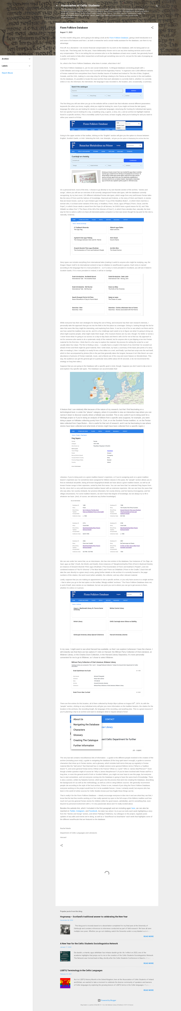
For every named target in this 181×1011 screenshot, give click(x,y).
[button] (152, 28)
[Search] (156, 6)
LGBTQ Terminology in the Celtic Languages (81, 970)
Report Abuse (7, 73)
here (133, 808)
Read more (149, 936)
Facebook (93, 811)
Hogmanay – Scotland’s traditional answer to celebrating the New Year (94, 916)
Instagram (80, 811)
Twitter (72, 811)
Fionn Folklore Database (119, 38)
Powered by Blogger (107, 1000)
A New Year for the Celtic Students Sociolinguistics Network (89, 943)
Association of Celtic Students (80, 5)
